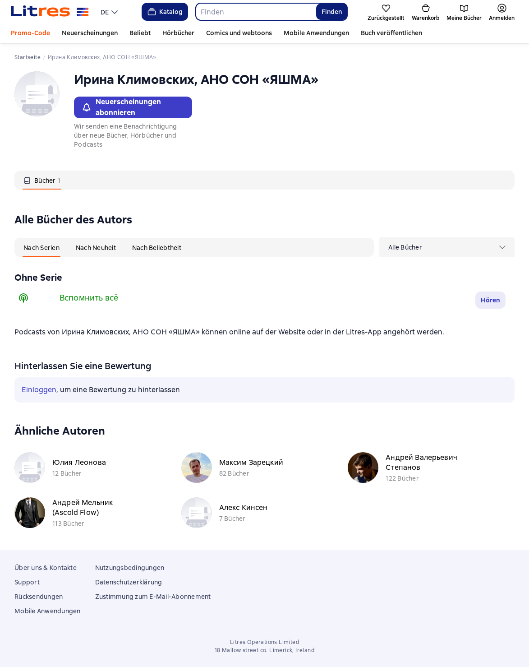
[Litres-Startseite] (50, 11)
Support (27, 582)
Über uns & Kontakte (45, 568)
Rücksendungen (38, 597)
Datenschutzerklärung (128, 582)
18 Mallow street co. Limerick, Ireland (264, 650)
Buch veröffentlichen (391, 33)
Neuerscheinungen (90, 33)
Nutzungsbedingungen (130, 568)
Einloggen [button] (39, 389)
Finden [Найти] (332, 12)
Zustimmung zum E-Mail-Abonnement (153, 597)
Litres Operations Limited (264, 642)
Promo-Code (30, 33)
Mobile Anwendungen (316, 33)
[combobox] (255, 12)
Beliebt (140, 33)
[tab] (42, 180)
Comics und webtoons (239, 33)
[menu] (110, 12)
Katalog (164, 11)
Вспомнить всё (89, 297)
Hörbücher (178, 33)
